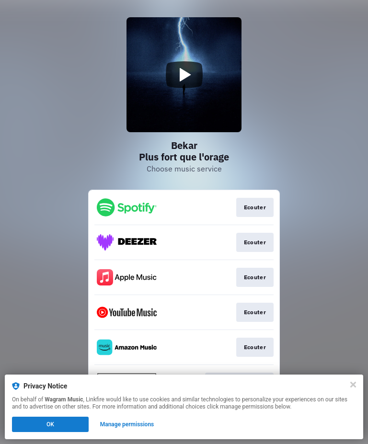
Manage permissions (127, 424)
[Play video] (184, 74)
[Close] (353, 384)
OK (50, 424)
